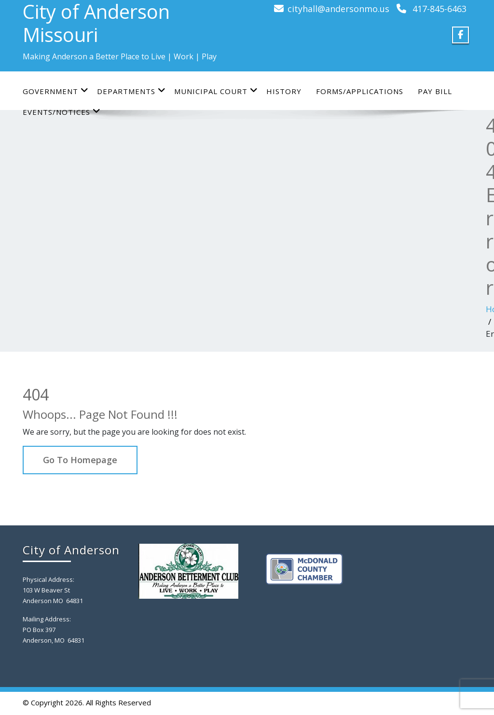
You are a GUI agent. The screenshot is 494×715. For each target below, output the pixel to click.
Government (56, 91)
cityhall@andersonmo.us (338, 8)
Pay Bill (435, 91)
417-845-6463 (439, 8)
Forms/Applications (359, 91)
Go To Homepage (80, 460)
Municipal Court (216, 91)
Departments (131, 91)
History (284, 91)
